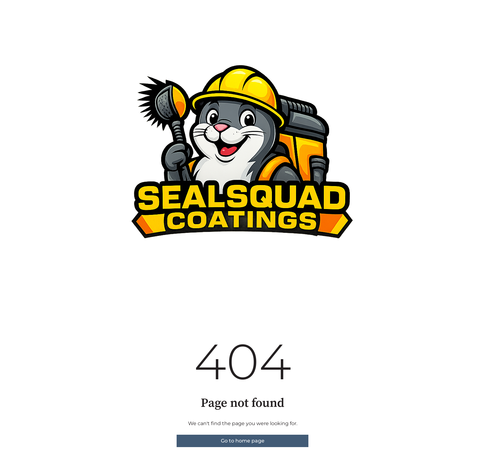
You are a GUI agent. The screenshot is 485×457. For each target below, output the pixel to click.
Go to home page (242, 441)
